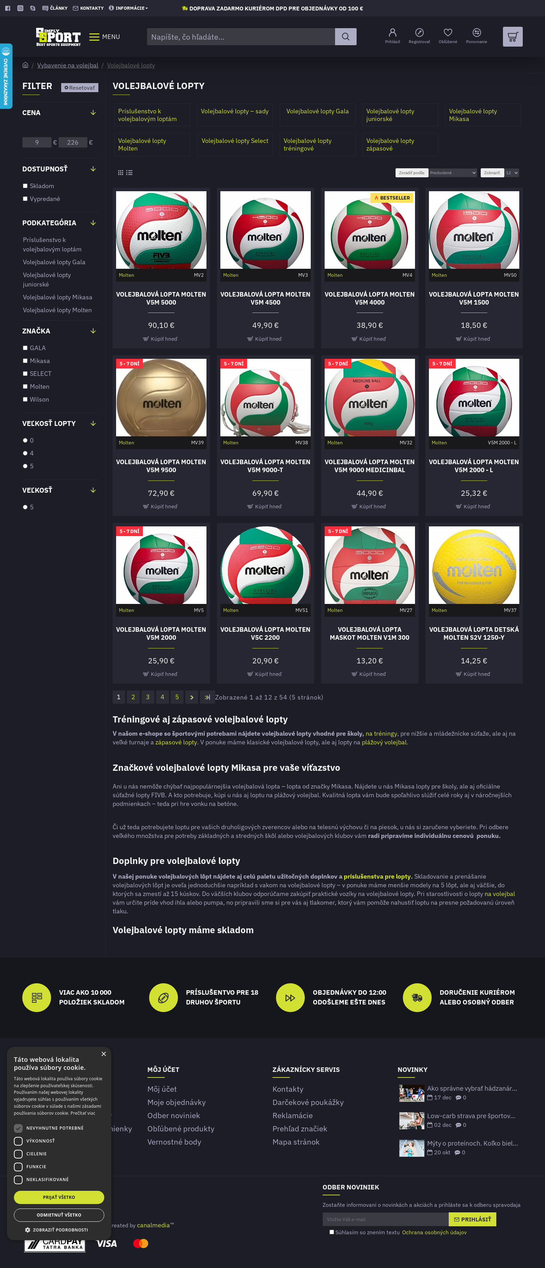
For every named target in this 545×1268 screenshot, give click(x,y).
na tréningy (381, 733)
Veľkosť (37, 490)
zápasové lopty (176, 742)
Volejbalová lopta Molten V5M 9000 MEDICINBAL (370, 466)
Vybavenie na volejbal (67, 65)
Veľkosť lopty (49, 423)
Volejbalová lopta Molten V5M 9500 (161, 466)
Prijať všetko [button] (59, 1197)
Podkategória (49, 222)
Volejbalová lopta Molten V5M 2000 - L (474, 466)
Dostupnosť (45, 168)
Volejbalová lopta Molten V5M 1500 (474, 298)
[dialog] (59, 1143)
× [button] (103, 1054)
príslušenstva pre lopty (377, 876)
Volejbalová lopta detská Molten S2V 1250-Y (474, 633)
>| (207, 697)
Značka (36, 331)
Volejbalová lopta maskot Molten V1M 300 (369, 633)
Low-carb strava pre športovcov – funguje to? (472, 1116)
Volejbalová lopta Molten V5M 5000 (161, 298)
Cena (31, 112)
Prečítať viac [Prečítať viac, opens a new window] (83, 1113)
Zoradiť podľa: (412, 172)
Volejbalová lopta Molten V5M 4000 (370, 298)
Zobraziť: (492, 172)
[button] (59, 1229)
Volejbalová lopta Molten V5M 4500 (265, 298)
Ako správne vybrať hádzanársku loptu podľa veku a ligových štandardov (472, 1088)
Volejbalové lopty (131, 65)
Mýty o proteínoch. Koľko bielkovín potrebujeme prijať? (472, 1143)
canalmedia (153, 1225)
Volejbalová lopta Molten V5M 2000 (161, 633)
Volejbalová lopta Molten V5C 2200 (265, 633)
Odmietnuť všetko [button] (59, 1215)
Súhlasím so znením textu (399, 1232)
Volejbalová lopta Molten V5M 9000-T (265, 466)
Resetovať (82, 87)
